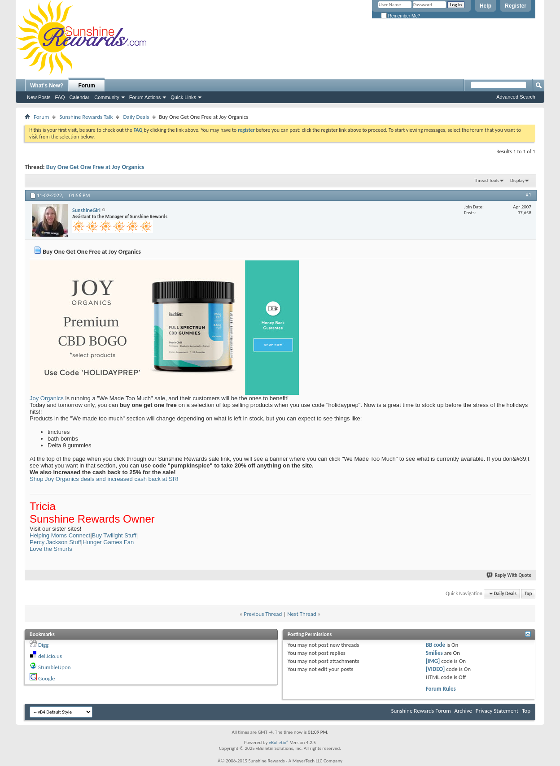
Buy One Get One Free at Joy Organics (95, 167)
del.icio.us (50, 656)
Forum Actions (145, 97)
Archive (463, 710)
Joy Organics (47, 398)
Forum (87, 85)
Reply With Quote (509, 575)
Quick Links (183, 97)
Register (515, 6)
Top (528, 594)
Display (517, 180)
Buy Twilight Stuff (114, 535)
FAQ (60, 97)
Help (485, 6)
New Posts (39, 97)
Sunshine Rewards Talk (86, 116)
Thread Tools (486, 180)
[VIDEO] (435, 669)
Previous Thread (263, 613)
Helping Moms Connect (60, 535)
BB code (435, 644)
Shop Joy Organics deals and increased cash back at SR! (104, 479)
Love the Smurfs (51, 548)
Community (106, 97)
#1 (528, 194)
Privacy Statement (497, 710)
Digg (43, 644)
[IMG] (433, 661)
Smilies (434, 652)
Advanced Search (515, 97)
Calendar (80, 97)
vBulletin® (279, 742)
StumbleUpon (54, 667)
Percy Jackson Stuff (55, 542)
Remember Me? (400, 15)
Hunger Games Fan (108, 542)
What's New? (46, 85)
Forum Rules (441, 688)
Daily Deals (136, 116)
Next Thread (301, 613)
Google (46, 678)
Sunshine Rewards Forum (421, 710)
